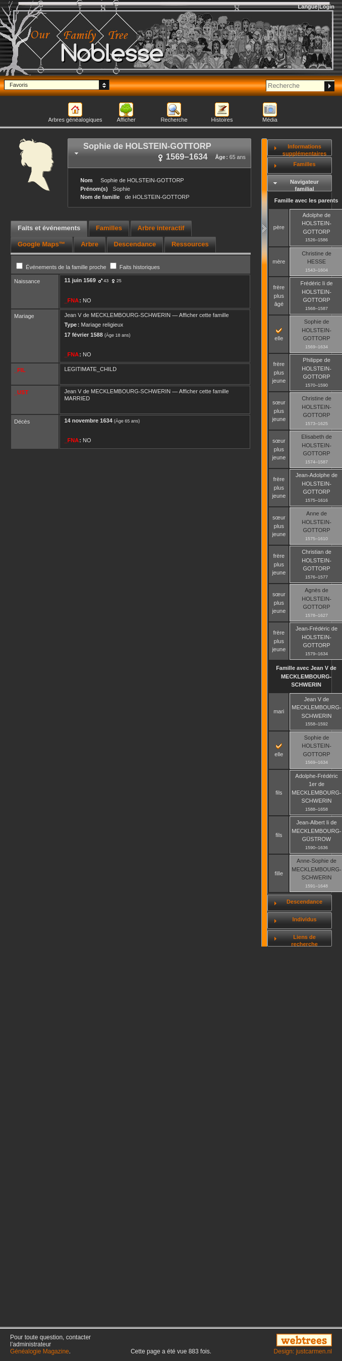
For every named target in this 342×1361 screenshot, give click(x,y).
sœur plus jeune (279, 410)
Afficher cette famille (204, 315)
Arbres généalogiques (75, 120)
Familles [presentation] (109, 228)
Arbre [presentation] (89, 244)
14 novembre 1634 (88, 420)
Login (326, 7)
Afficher (126, 120)
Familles (305, 164)
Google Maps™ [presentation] (42, 244)
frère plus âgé (279, 295)
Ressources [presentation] (190, 244)
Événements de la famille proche (62, 267)
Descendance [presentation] (135, 244)
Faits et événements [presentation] (49, 228)
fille (279, 873)
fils (278, 793)
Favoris (19, 85)
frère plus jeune (279, 372)
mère (278, 261)
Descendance (304, 902)
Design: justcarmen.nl (303, 1351)
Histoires (222, 120)
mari (278, 711)
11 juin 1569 (79, 280)
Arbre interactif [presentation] (161, 228)
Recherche (173, 120)
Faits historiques (135, 267)
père (278, 227)
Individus (304, 919)
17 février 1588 (83, 335)
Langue (308, 7)
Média (269, 120)
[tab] (159, 153)
